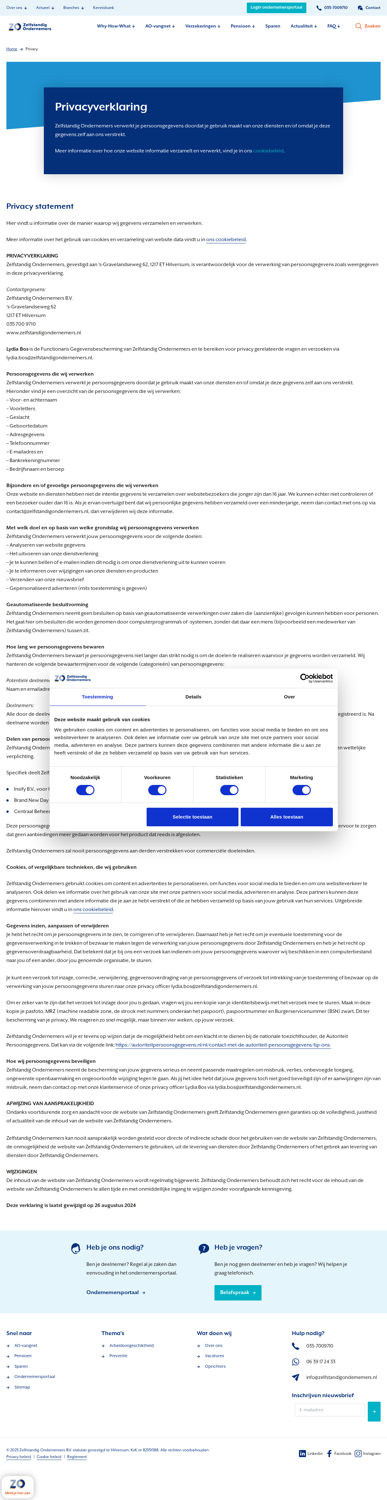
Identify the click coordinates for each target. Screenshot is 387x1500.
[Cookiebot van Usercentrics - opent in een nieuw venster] (305, 678)
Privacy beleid (18, 1457)
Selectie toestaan (192, 816)
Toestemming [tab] (97, 696)
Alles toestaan (286, 816)
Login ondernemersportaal (276, 7)
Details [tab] (194, 696)
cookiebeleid (268, 151)
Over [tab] (289, 696)
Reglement (77, 1457)
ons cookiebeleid (226, 240)
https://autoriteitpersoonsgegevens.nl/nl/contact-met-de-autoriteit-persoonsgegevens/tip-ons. (223, 1045)
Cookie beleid (49, 1457)
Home (11, 49)
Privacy (32, 49)
